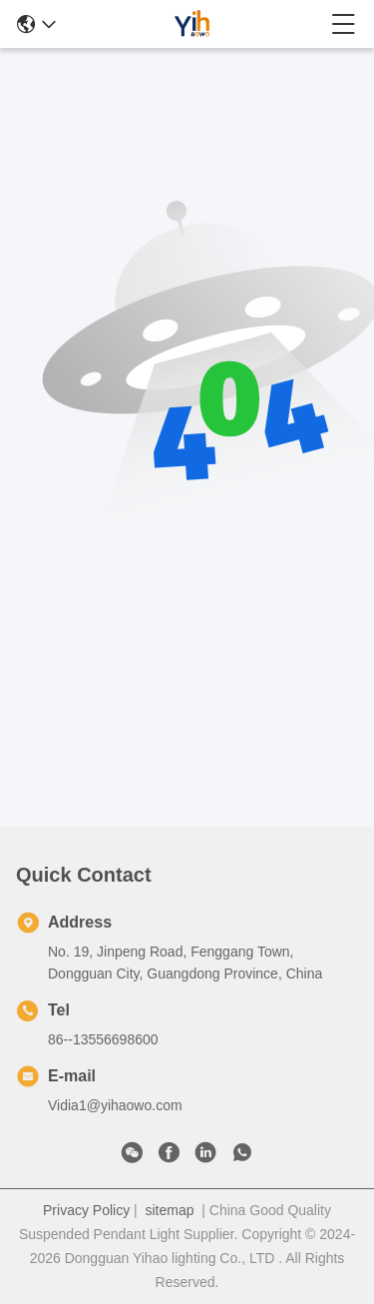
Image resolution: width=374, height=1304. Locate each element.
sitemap (169, 1210)
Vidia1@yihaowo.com (115, 1105)
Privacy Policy (86, 1210)
